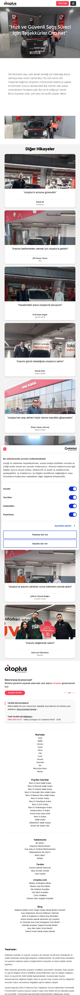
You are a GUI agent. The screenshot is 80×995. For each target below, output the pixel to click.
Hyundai (40, 762)
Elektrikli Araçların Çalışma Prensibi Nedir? (40, 925)
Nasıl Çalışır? (40, 855)
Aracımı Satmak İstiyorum (40, 867)
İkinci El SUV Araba (40, 804)
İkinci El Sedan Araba (40, 798)
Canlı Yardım (40, 874)
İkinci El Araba (40, 816)
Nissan (40, 771)
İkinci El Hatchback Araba (40, 801)
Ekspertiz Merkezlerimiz (40, 846)
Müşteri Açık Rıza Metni (40, 886)
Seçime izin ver (40, 543)
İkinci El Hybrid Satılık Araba (40, 789)
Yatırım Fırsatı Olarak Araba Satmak (40, 931)
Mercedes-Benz (40, 768)
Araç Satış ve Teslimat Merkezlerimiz (40, 849)
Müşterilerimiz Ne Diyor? (40, 852)
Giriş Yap (62, 3)
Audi (40, 738)
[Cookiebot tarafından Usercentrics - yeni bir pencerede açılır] (64, 449)
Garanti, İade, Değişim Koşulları (40, 898)
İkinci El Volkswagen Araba (40, 807)
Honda (40, 759)
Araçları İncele (15, 693)
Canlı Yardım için (20, 716)
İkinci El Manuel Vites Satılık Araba (40, 795)
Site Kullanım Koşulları (40, 889)
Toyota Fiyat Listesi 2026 (40, 813)
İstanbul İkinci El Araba (40, 810)
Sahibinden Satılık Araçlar (40, 822)
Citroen (40, 744)
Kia (40, 765)
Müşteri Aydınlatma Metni (40, 883)
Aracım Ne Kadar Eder (40, 825)
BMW (40, 741)
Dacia (40, 750)
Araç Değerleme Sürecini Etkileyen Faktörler (40, 913)
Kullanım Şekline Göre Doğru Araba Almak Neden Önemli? (40, 910)
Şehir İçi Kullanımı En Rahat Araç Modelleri (40, 916)
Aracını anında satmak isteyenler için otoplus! (40, 919)
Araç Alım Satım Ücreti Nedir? (40, 928)
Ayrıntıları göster (63, 526)
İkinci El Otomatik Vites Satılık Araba (40, 792)
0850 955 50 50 (15, 720)
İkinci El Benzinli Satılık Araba (40, 786)
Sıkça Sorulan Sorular (27, 709)
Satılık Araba (40, 819)
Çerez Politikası (40, 895)
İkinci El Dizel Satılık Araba (40, 783)
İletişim (40, 858)
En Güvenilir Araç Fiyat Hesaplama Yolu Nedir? (40, 922)
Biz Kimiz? (40, 843)
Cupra (40, 747)
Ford (40, 756)
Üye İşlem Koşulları (40, 892)
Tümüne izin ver (40, 534)
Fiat (40, 753)
